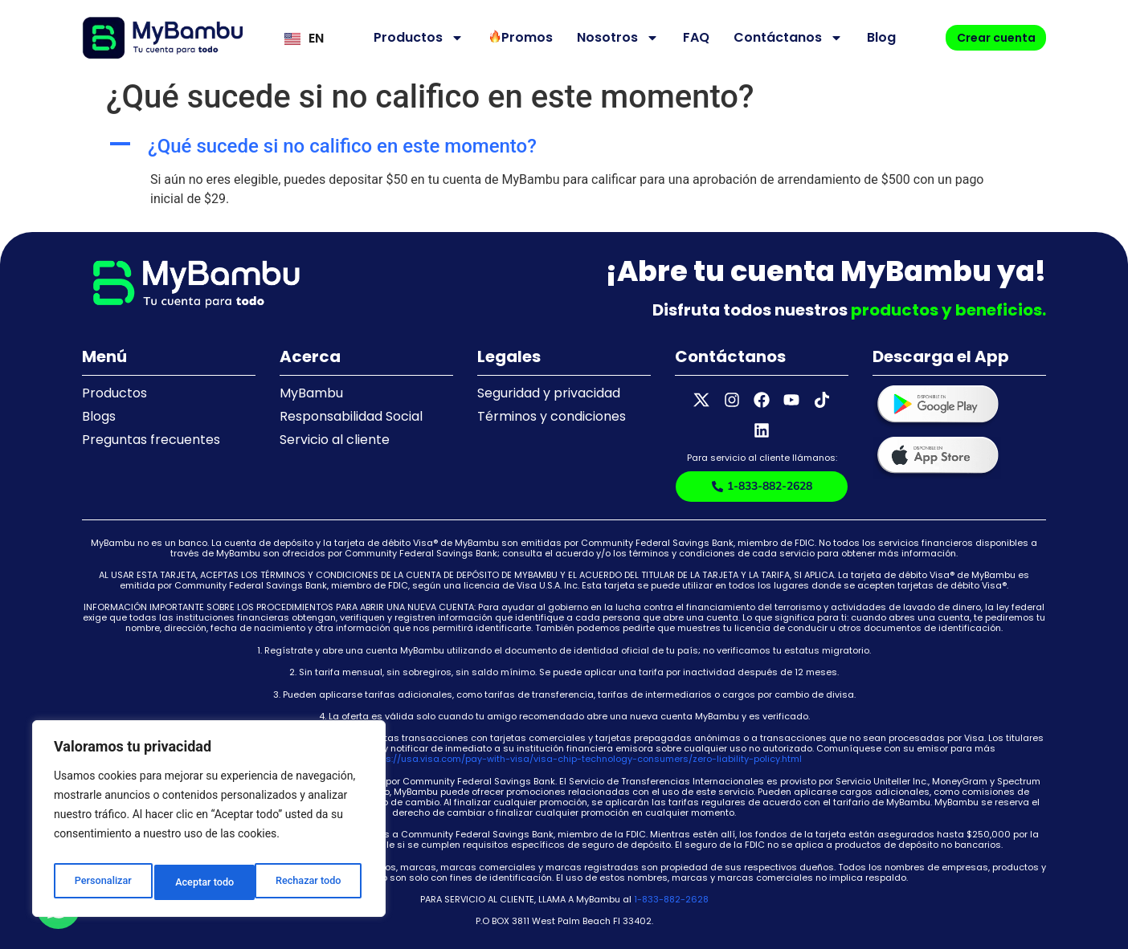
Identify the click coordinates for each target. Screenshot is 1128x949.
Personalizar (101, 882)
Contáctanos (774, 37)
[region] (209, 823)
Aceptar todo (315, 882)
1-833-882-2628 (671, 877)
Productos (405, 37)
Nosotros (604, 37)
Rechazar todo (208, 882)
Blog (867, 37)
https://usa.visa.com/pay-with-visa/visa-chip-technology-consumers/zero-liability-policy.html (585, 737)
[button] (564, 146)
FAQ (682, 37)
